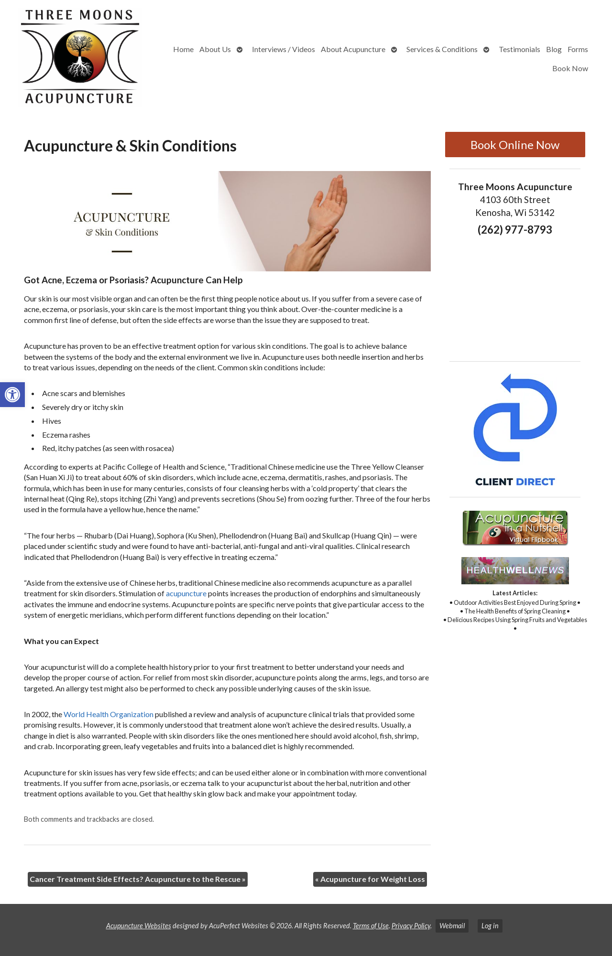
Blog (554, 49)
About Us (215, 49)
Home (183, 49)
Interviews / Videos (283, 49)
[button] (12, 394)
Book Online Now (514, 144)
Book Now (570, 68)
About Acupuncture (353, 49)
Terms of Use (371, 926)
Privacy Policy (411, 926)
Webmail (452, 926)
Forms (578, 49)
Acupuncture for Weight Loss (370, 878)
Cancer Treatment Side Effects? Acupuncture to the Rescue (138, 878)
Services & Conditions (442, 49)
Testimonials (519, 49)
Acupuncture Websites (138, 926)
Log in (490, 926)
